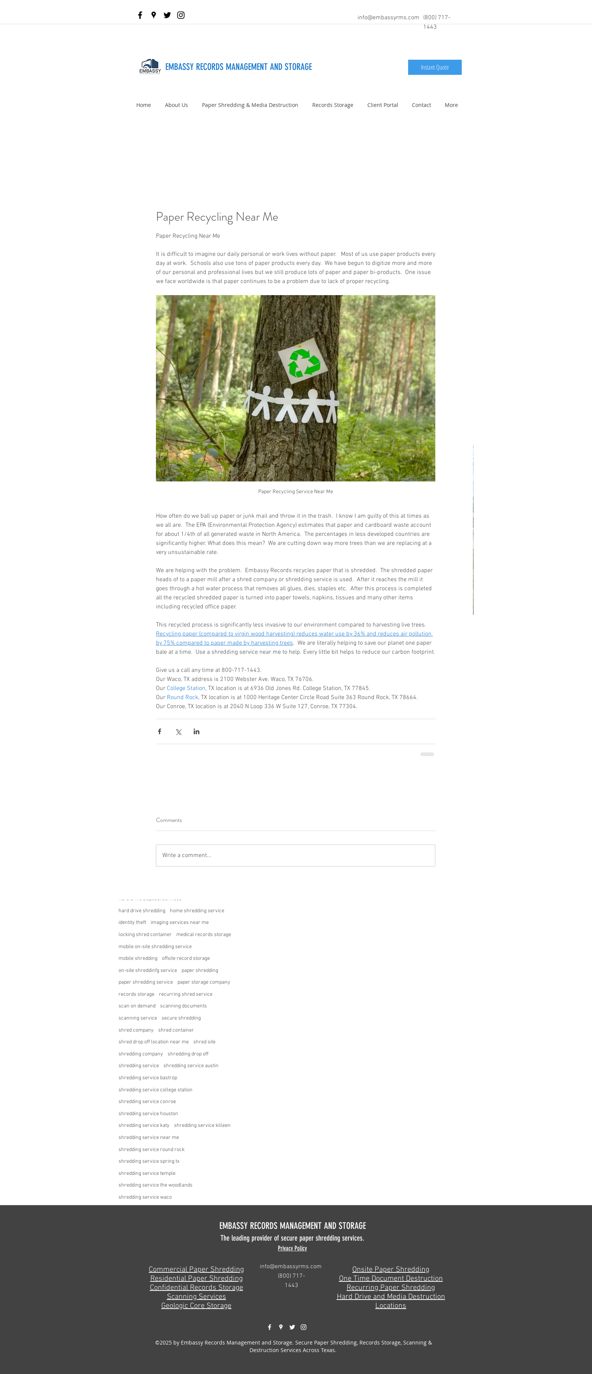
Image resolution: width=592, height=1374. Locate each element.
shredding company (141, 1054)
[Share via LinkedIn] (196, 731)
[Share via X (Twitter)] (178, 731)
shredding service (139, 1066)
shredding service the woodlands (156, 1185)
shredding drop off (188, 1054)
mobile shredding (138, 958)
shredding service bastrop (148, 1078)
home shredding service (197, 911)
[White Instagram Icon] (303, 1327)
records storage (136, 994)
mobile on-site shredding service (155, 947)
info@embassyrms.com (388, 18)
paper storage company (203, 982)
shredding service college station (156, 1090)
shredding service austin (191, 1066)
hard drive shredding (142, 911)
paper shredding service (146, 982)
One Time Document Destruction (391, 1278)
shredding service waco (145, 1197)
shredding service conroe (147, 1102)
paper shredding (200, 970)
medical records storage (203, 934)
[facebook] (140, 15)
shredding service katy (144, 1125)
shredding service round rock (152, 1150)
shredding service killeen (202, 1125)
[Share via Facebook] (159, 731)
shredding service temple (147, 1173)
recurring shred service (186, 994)
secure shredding (181, 1018)
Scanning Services (196, 1296)
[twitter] (167, 15)
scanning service (138, 1018)
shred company (136, 1030)
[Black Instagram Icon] (181, 15)
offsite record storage (186, 958)
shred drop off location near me (154, 1042)
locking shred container (145, 934)
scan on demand (137, 1006)
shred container (176, 1030)
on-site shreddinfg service (148, 970)
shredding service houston (148, 1114)
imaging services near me (180, 922)
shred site (204, 1042)
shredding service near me (149, 1137)
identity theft (132, 922)
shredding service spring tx (149, 1161)
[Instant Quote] (435, 67)
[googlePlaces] (154, 15)
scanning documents (183, 1006)
